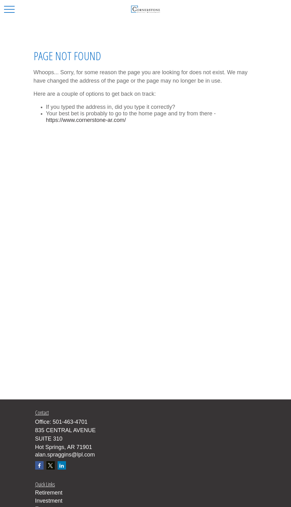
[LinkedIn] (62, 465)
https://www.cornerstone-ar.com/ (86, 120)
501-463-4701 (70, 422)
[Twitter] (50, 465)
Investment (49, 501)
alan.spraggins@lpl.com (65, 454)
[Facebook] (39, 465)
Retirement (49, 493)
